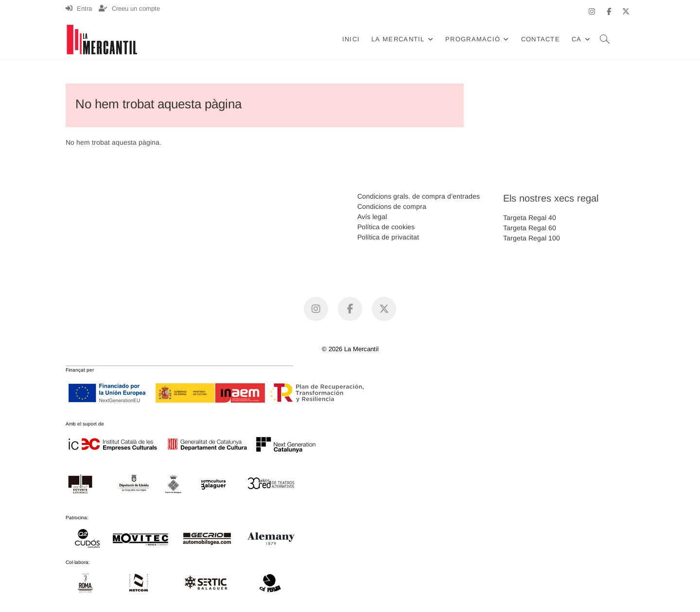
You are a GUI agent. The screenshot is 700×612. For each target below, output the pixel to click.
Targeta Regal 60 (529, 228)
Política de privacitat (388, 237)
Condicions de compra (391, 206)
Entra (79, 8)
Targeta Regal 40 (529, 217)
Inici (351, 39)
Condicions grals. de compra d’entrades (418, 196)
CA (577, 39)
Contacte (540, 39)
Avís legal (372, 217)
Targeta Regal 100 (531, 238)
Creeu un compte (129, 8)
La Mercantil (398, 39)
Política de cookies (386, 227)
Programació (472, 39)
